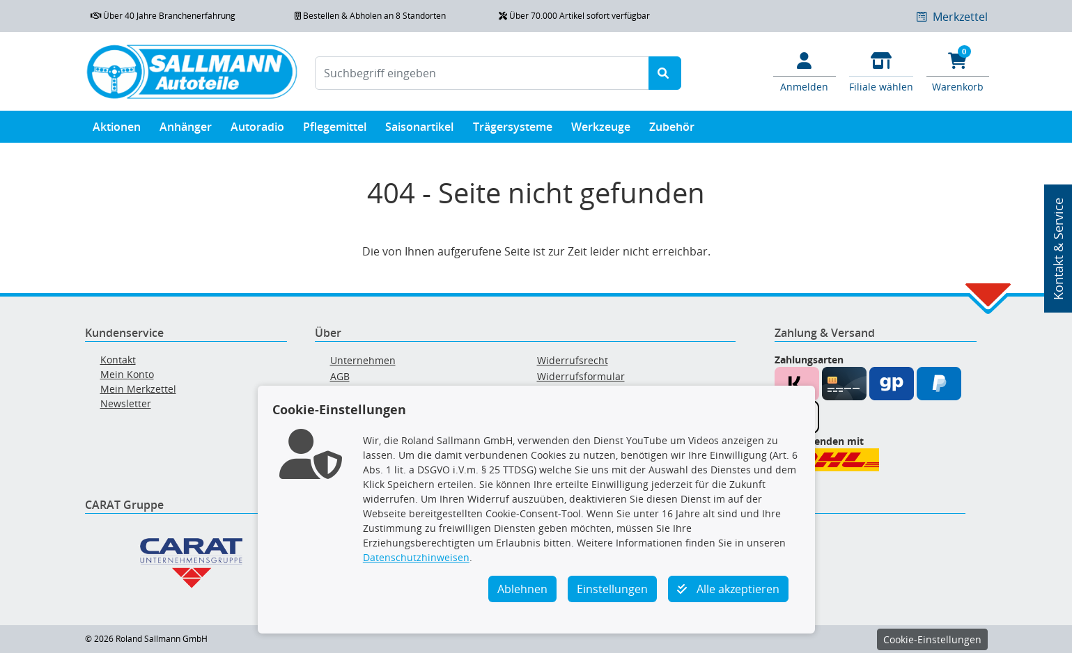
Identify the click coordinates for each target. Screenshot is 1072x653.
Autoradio (257, 130)
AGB (340, 376)
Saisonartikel (419, 130)
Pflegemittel (334, 130)
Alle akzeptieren (728, 589)
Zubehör (671, 130)
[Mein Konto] (804, 71)
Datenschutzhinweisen (416, 557)
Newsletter (125, 403)
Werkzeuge (600, 130)
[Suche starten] (664, 73)
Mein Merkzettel (138, 388)
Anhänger (186, 130)
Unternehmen (363, 360)
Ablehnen (522, 589)
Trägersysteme (512, 130)
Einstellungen (612, 589)
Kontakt (118, 359)
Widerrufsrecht (572, 360)
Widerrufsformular (581, 376)
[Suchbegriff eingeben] (482, 73)
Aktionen (117, 130)
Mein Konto (127, 374)
